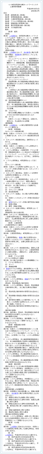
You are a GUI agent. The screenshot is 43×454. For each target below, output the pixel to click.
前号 (10, 202)
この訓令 (12, 36)
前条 (20, 237)
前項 (7, 269)
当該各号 (18, 54)
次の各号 (27, 52)
